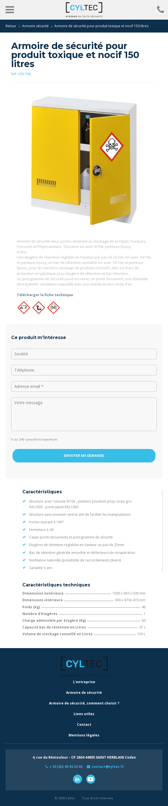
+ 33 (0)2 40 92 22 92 (66, 766)
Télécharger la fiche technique (45, 294)
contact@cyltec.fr (108, 766)
